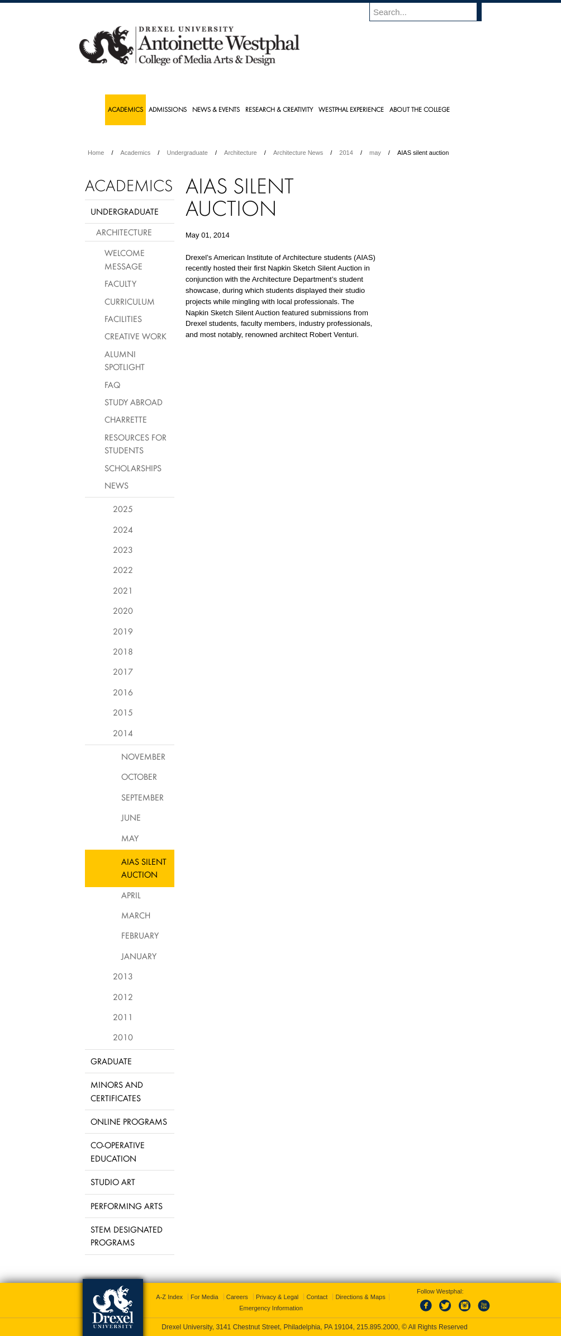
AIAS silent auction (144, 868)
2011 (123, 1016)
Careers (237, 1297)
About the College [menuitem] (419, 109)
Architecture (240, 152)
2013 (123, 976)
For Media (204, 1297)
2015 (123, 712)
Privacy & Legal (277, 1297)
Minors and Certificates (117, 1091)
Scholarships (132, 467)
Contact (316, 1297)
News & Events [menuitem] (216, 109)
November (143, 756)
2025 (123, 508)
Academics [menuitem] (125, 109)
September (142, 797)
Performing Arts (127, 1205)
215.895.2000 (377, 1327)
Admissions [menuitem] (168, 109)
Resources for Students (135, 444)
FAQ (112, 384)
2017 (123, 671)
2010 (123, 1037)
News (116, 485)
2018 (123, 651)
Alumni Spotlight (124, 360)
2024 (123, 529)
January (138, 955)
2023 (123, 549)
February (140, 935)
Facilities (123, 318)
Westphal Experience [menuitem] (351, 109)
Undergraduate (187, 152)
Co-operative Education (118, 1151)
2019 (123, 631)
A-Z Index (169, 1297)
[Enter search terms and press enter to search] (431, 12)
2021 (123, 590)
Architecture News (298, 152)
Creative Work (135, 336)
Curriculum (129, 301)
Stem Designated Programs (127, 1236)
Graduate (111, 1061)
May (130, 838)
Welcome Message (124, 259)
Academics (136, 152)
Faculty (120, 283)
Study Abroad (133, 402)
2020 (123, 610)
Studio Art (113, 1181)
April (131, 895)
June (131, 817)
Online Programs (129, 1121)
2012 (123, 996)
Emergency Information (271, 1308)
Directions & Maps (360, 1297)
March (135, 915)
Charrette (125, 419)
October (139, 776)
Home (96, 152)
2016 (123, 692)
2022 (123, 569)
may (375, 152)
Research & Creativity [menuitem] (279, 109)
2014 (346, 152)
